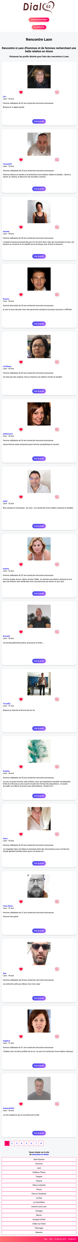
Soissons (39, 1164)
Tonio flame (8, 906)
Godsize (6, 771)
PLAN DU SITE (60, 1239)
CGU (51, 1239)
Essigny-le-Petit (39, 1219)
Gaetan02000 (8, 1108)
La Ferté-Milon (39, 1202)
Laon (39, 1168)
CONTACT (72, 1239)
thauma (6, 299)
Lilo (4, 96)
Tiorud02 (6, 704)
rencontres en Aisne (40, 1154)
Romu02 (6, 636)
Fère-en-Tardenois (39, 1194)
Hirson (39, 1189)
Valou (5, 838)
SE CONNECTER (39, 27)
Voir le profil (39, 121)
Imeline (6, 569)
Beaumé (39, 1232)
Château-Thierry (39, 1172)
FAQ (45, 1239)
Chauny (39, 1181)
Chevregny (39, 1228)
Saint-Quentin (39, 1159)
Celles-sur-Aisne (39, 1224)
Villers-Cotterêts (39, 1185)
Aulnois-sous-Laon (39, 1206)
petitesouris (8, 434)
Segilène (6, 1041)
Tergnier (39, 1176)
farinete (6, 231)
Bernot (39, 1215)
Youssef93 (7, 164)
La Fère (39, 1198)
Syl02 (5, 501)
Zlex (4, 973)
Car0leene (7, 366)
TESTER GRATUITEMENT (39, 20)
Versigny (39, 1211)
